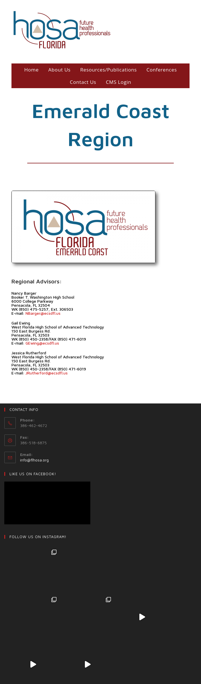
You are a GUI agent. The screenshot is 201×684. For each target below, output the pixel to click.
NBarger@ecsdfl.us (43, 313)
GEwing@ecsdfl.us (42, 343)
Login (107, 673)
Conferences (162, 69)
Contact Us (83, 82)
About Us (59, 69)
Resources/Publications (108, 69)
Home (31, 69)
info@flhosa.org (34, 459)
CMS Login (118, 82)
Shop (93, 673)
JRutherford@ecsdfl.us (47, 372)
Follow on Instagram (101, 648)
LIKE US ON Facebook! (32, 474)
